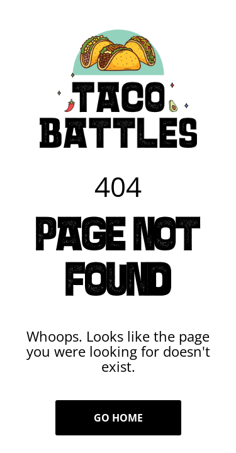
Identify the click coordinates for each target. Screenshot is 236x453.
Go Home (118, 418)
